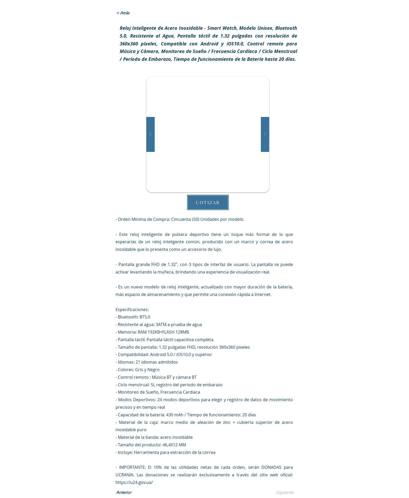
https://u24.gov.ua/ (134, 482)
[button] (207, 134)
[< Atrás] (133, 13)
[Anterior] (133, 493)
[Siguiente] (280, 493)
